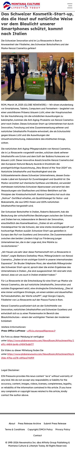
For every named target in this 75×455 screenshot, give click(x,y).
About (12, 423)
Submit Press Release (55, 423)
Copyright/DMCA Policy (40, 429)
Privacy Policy (62, 429)
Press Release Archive (29, 423)
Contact (37, 435)
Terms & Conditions (15, 429)
